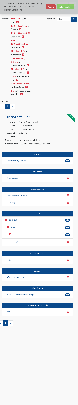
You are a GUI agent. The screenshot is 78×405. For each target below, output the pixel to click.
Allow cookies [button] (65, 7)
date (63, 19)
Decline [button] (50, 7)
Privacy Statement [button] (13, 10)
